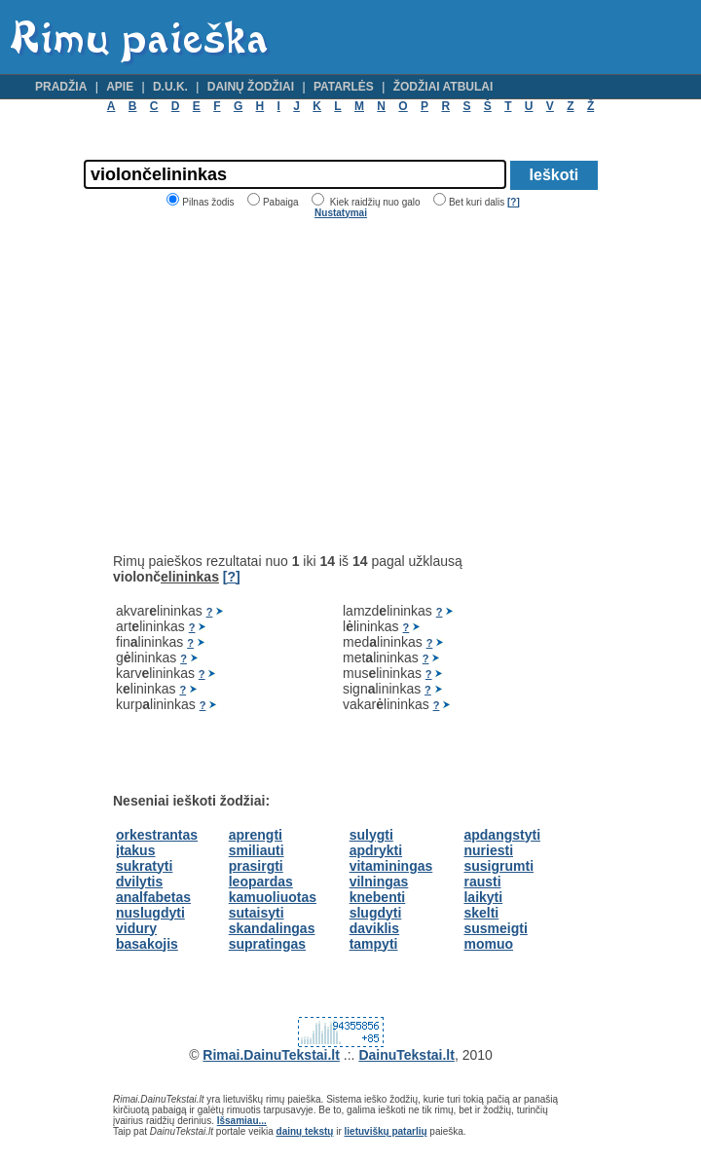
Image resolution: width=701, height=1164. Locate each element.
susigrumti (498, 866)
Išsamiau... (242, 1120)
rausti (481, 881)
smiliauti (256, 850)
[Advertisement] (276, 385)
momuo (488, 944)
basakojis (147, 944)
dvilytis (139, 881)
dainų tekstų (305, 1131)
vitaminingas (391, 866)
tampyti (374, 944)
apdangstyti (501, 835)
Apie (119, 87)
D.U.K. (170, 87)
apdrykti (376, 850)
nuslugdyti (150, 912)
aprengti (255, 835)
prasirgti (256, 866)
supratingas (267, 944)
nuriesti (488, 850)
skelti (480, 912)
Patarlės (344, 87)
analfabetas (153, 897)
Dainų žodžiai (250, 87)
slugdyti (376, 912)
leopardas (261, 881)
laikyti (482, 897)
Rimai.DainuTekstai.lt (271, 1055)
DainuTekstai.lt (406, 1055)
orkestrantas (157, 835)
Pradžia (61, 87)
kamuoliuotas (272, 897)
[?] (513, 202)
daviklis (374, 928)
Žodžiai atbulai (443, 87)
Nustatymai (340, 212)
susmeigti (495, 928)
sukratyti (144, 866)
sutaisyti (256, 912)
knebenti (378, 897)
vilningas (379, 881)
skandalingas (272, 928)
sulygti (371, 835)
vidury (136, 928)
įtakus (135, 850)
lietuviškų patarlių (386, 1131)
